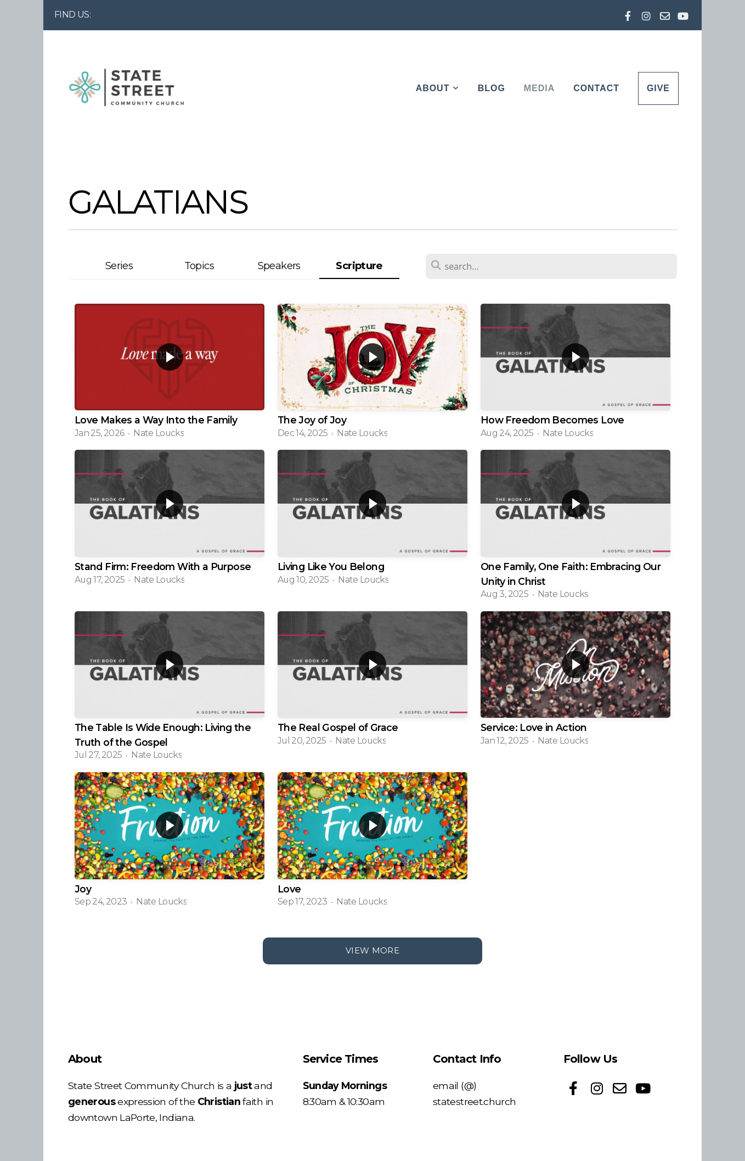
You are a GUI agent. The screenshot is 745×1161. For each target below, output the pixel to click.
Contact (596, 88)
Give (658, 88)
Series (119, 265)
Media (539, 88)
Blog (491, 88)
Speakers (279, 265)
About (437, 88)
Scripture (359, 265)
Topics (199, 265)
